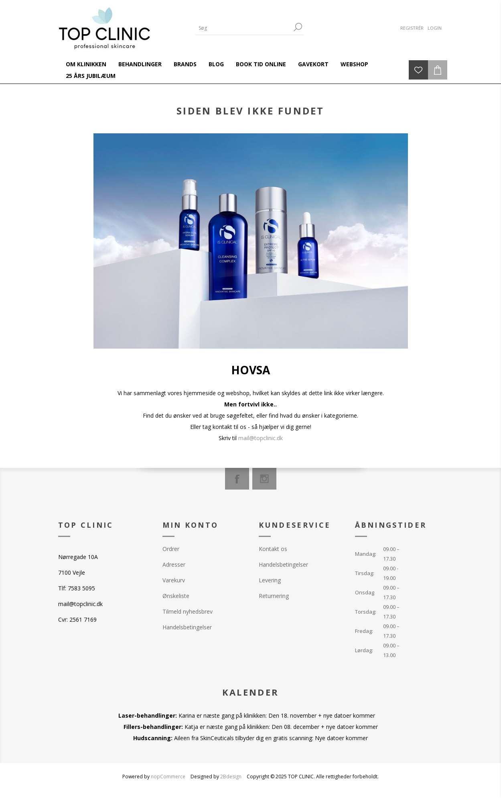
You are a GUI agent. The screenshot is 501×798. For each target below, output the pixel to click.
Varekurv (173, 580)
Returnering (274, 596)
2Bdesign (230, 776)
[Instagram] (264, 479)
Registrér (412, 28)
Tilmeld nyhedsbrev (187, 611)
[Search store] (243, 28)
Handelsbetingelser (187, 627)
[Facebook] (237, 479)
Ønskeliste (175, 596)
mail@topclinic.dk (260, 438)
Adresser (173, 564)
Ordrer (170, 549)
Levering (270, 580)
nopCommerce (168, 776)
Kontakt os (273, 549)
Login (435, 28)
